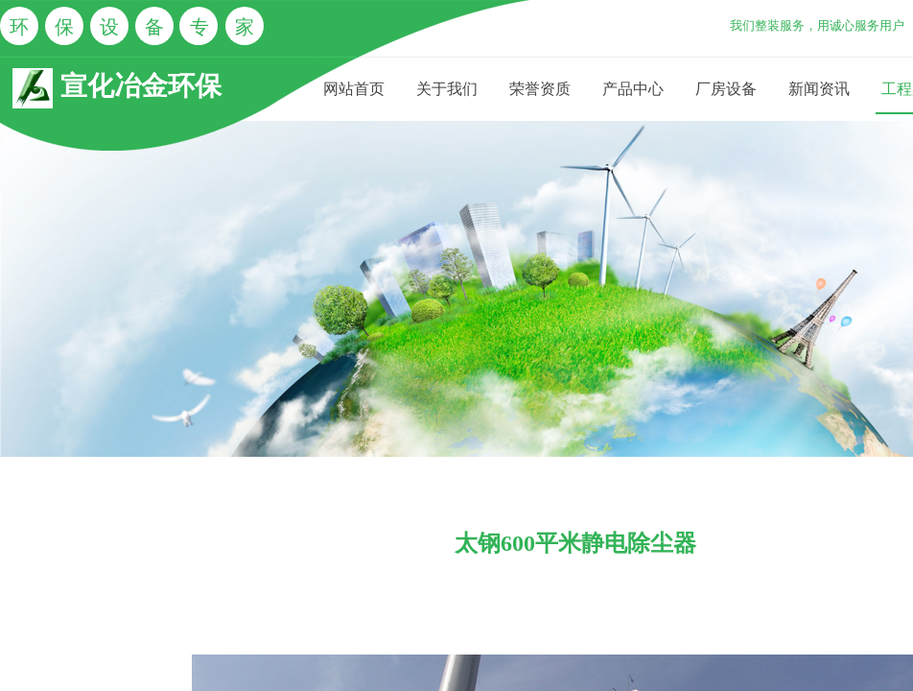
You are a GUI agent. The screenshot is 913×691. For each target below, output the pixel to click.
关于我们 (447, 89)
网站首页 (354, 89)
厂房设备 (726, 89)
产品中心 (633, 89)
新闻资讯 (819, 89)
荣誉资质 (540, 89)
